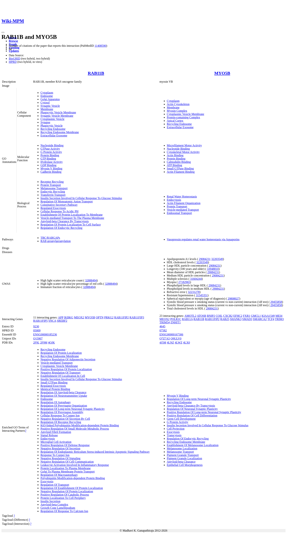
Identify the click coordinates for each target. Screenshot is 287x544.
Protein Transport (50, 185)
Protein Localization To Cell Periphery (63, 497)
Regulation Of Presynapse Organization (63, 405)
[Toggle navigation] (2, 32)
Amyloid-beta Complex (54, 504)
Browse (13, 41)
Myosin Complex (177, 110)
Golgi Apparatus (50, 99)
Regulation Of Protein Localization (61, 352)
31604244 (196, 278)
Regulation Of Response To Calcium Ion (64, 511)
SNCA (52, 320)
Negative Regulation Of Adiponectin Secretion (67, 359)
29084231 (204, 259)
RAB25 (224, 319)
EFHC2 (237, 315)
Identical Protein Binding (55, 389)
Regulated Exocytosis (53, 208)
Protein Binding (49, 155)
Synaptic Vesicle (50, 105)
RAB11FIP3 (136, 317)
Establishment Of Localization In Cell (62, 375)
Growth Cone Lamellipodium (57, 507)
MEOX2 (79, 317)
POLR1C (175, 319)
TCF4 (270, 319)
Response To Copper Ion (54, 455)
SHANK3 (235, 319)
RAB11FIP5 (40, 320)
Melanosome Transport (54, 188)
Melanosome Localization (182, 448)
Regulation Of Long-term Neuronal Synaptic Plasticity (72, 408)
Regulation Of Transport (54, 484)
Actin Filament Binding (181, 171)
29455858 (276, 301)
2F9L (36, 342)
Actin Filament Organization (183, 203)
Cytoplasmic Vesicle (52, 119)
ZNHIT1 (175, 322)
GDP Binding (48, 165)
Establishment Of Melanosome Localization (192, 445)
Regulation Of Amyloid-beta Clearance (63, 392)
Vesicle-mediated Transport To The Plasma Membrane (72, 218)
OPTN (100, 317)
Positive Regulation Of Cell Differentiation (192, 415)
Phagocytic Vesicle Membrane (58, 112)
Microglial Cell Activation (55, 441)
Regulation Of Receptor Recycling (60, 422)
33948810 (213, 268)
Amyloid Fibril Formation (55, 432)
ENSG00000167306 (171, 334)
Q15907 (38, 338)
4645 (162, 326)
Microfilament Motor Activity (184, 145)
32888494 (91, 280)
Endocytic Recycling (52, 191)
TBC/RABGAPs (50, 237)
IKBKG (68, 317)
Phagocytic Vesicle (51, 125)
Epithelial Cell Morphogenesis (185, 464)
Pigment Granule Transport (183, 455)
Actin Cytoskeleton (178, 104)
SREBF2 (62, 320)
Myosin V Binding (51, 168)
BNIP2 (211, 315)
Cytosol (45, 102)
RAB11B (96, 73)
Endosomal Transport (179, 213)
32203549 (217, 259)
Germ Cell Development (181, 418)
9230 (36, 326)
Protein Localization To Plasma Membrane (65, 468)
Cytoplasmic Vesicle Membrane (185, 114)
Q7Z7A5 (164, 338)
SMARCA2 (260, 319)
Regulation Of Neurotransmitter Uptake (63, 395)
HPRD (13, 61)
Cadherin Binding (50, 171)
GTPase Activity (50, 148)
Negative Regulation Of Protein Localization (66, 491)
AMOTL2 (190, 315)
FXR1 (246, 315)
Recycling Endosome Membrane (59, 132)
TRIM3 (279, 319)
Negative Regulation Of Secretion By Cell (65, 418)
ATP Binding (174, 165)
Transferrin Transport (53, 194)
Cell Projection (175, 428)
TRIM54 (164, 322)
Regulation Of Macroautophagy (59, 474)
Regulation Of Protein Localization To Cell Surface (70, 224)
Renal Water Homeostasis (182, 196)
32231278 (194, 292)
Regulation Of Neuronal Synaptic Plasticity (192, 408)
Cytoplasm (46, 92)
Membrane (46, 109)
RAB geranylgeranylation (55, 241)
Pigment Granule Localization (184, 458)
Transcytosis (174, 435)
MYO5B (222, 73)
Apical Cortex (175, 120)
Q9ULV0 (176, 338)
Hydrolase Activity (51, 161)
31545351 (202, 295)
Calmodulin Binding (179, 161)
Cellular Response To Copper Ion (60, 415)
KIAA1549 (268, 315)
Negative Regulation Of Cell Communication (67, 461)
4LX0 (186, 342)
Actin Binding (175, 155)
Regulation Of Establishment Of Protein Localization (71, 488)
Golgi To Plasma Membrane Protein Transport (67, 471)
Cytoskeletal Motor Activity (183, 152)
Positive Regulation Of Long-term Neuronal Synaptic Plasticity (204, 412)
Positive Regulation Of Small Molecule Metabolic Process (74, 428)
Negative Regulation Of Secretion (60, 448)
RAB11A (187, 319)
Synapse (45, 122)
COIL (219, 315)
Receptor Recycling (52, 181)
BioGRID (14, 58)
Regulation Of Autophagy (55, 402)
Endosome (46, 95)
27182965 (184, 282)
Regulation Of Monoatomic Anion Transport (66, 201)
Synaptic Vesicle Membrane (56, 115)
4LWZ (178, 342)
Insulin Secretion (50, 501)
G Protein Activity (51, 152)
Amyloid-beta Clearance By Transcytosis (64, 221)
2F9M (43, 342)
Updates (14, 50)
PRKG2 (108, 317)
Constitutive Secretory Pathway (59, 204)
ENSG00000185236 (45, 334)
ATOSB (201, 315)
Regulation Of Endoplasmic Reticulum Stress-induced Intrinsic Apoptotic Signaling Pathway (95, 451)
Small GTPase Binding (180, 168)
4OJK (51, 342)
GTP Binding (48, 158)
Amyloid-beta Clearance (181, 461)
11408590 (100, 45)
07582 (163, 330)
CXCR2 (228, 315)
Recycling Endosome (52, 128)
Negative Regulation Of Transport (60, 372)
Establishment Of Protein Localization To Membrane (71, 214)
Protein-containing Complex (183, 117)
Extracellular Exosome (53, 135)
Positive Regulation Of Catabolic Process (64, 494)
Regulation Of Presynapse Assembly (61, 412)
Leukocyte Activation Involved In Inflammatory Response (74, 464)
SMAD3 (247, 319)
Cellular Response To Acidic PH (59, 211)
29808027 (233, 298)
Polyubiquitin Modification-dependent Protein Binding (72, 478)
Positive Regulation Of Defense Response (65, 445)
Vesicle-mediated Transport (183, 209)
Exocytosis (46, 481)
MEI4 (278, 315)
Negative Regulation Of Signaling (60, 458)
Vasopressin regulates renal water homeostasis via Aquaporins (203, 239)
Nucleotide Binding (52, 145)
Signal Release (49, 435)
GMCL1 (256, 315)
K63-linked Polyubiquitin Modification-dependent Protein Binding (79, 425)
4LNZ (170, 342)
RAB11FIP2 (121, 317)
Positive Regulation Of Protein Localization (66, 369)
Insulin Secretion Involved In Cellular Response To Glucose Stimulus (81, 198)
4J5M (162, 342)
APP (60, 317)
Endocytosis (174, 199)
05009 (36, 330)
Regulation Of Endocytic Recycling (61, 227)
